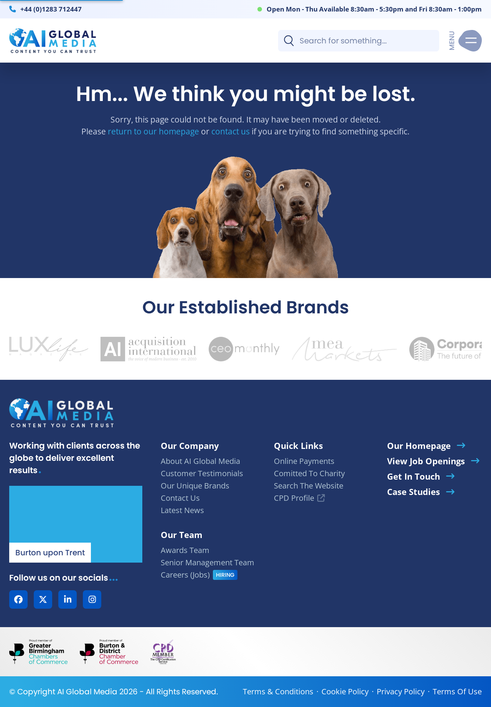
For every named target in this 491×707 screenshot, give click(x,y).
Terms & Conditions (278, 691)
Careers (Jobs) (185, 575)
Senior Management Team (207, 562)
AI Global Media (87, 691)
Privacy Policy (401, 691)
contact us (230, 131)
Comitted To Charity (309, 473)
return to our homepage (153, 131)
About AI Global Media (200, 461)
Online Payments (304, 461)
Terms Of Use (457, 691)
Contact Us (180, 498)
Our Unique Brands (195, 485)
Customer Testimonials (202, 473)
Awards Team (185, 550)
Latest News (182, 510)
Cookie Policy (345, 691)
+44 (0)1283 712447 (51, 8)
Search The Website (308, 485)
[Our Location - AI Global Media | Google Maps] (75, 524)
